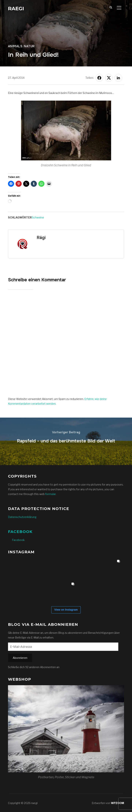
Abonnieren (20, 657)
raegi (16, 9)
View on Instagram (66, 609)
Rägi (41, 237)
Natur (29, 46)
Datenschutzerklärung (22, 517)
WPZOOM (117, 803)
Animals (15, 46)
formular (50, 494)
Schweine (38, 217)
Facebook (20, 531)
